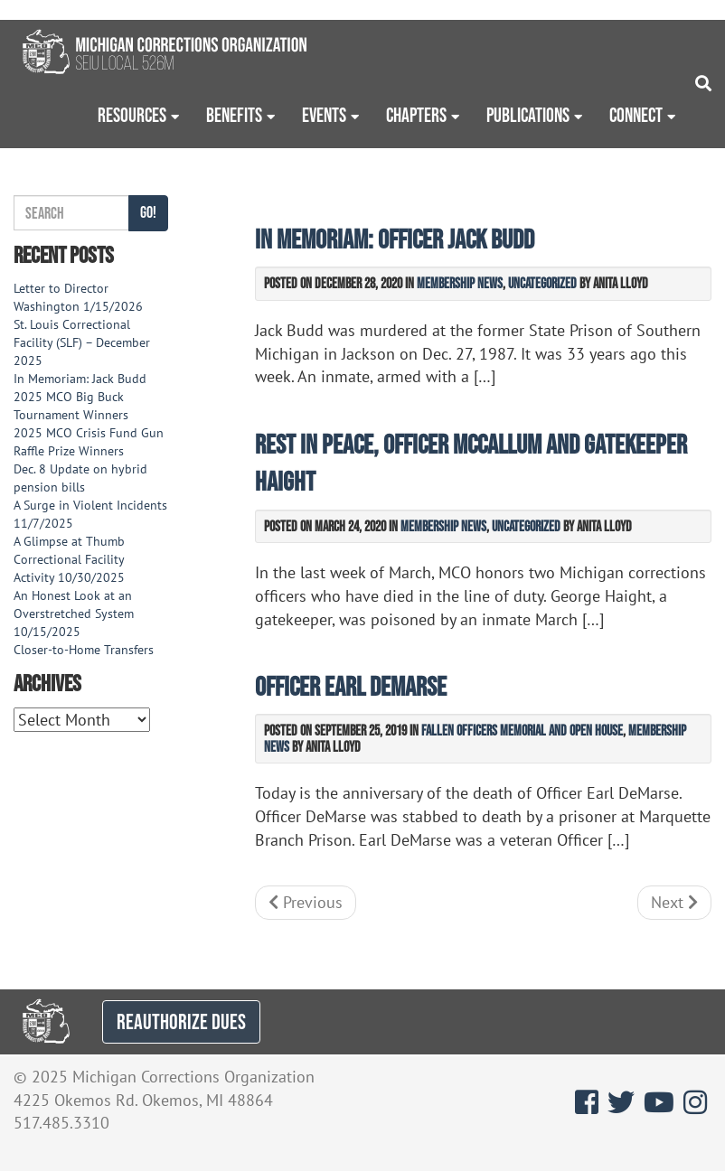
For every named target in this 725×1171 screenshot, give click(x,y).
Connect (636, 115)
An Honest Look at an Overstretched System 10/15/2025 (74, 613)
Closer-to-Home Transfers (85, 650)
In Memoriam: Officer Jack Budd (394, 239)
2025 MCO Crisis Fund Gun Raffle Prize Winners (89, 442)
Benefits (234, 115)
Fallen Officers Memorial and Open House (522, 730)
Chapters (416, 115)
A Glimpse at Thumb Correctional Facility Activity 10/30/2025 (69, 559)
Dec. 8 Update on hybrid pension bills (80, 478)
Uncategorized (542, 283)
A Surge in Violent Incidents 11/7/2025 (90, 514)
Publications (528, 115)
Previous (305, 902)
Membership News (460, 283)
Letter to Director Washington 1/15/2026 (78, 297)
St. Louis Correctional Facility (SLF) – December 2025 (82, 342)
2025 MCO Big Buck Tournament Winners (71, 406)
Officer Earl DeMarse (351, 686)
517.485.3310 (61, 1122)
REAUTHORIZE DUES (181, 1021)
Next (674, 902)
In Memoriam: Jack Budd (80, 378)
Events (324, 115)
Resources (132, 115)
